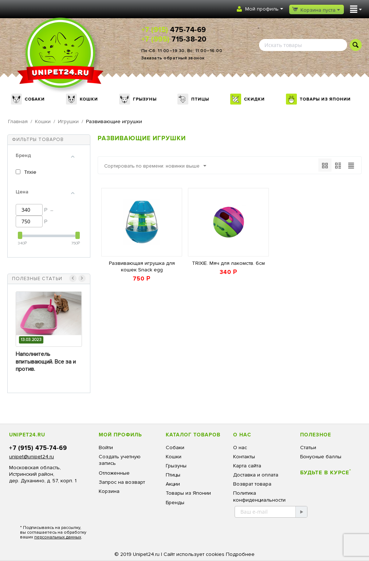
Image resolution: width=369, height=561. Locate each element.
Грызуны (145, 99)
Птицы (200, 99)
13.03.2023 (31, 339)
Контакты (244, 457)
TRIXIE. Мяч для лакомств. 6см (228, 263)
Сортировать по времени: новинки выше (157, 166)
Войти (106, 447)
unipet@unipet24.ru (31, 457)
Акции (173, 484)
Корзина (109, 491)
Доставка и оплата (255, 475)
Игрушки (68, 121)
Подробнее (240, 554)
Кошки (89, 99)
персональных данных (57, 537)
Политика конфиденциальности (259, 496)
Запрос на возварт (122, 482)
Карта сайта (247, 466)
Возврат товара (252, 484)
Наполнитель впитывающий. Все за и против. (46, 361)
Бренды (175, 502)
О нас (240, 447)
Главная (18, 121)
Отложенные (114, 473)
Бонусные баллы (320, 457)
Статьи (308, 447)
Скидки (254, 99)
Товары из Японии (325, 99)
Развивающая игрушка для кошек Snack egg (142, 266)
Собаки (35, 99)
